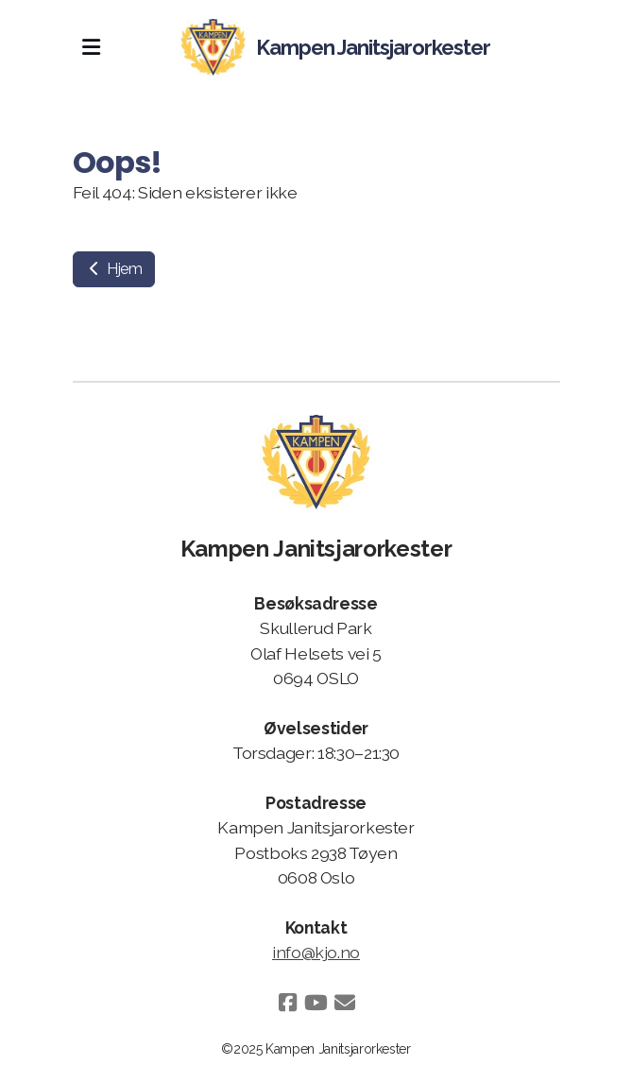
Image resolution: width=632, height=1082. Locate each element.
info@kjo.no (316, 952)
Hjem (114, 269)
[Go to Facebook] (288, 1002)
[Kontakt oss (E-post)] (345, 1002)
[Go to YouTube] (316, 1002)
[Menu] (92, 47)
